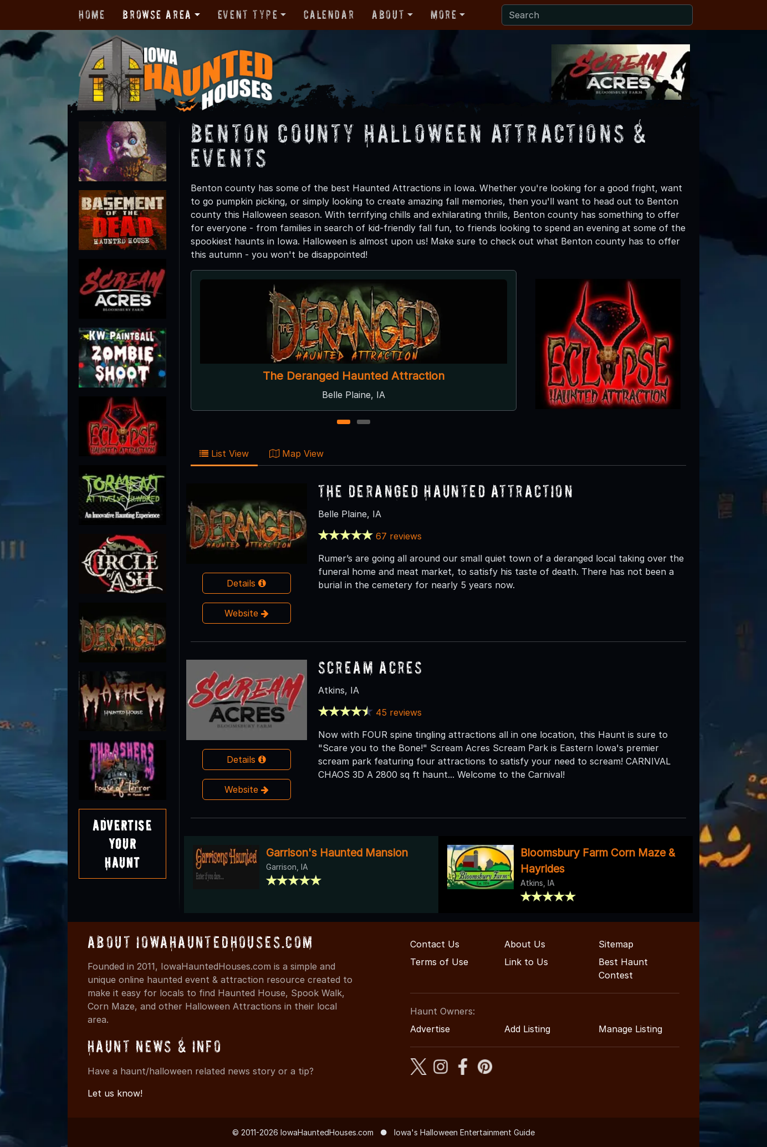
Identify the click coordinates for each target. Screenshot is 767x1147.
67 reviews (399, 536)
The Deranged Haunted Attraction (353, 376)
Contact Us (434, 944)
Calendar (329, 14)
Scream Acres (370, 667)
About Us (524, 944)
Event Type (248, 14)
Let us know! (115, 1093)
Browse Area (156, 14)
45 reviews (399, 712)
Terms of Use (439, 961)
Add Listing (527, 1028)
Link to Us (526, 961)
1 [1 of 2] (343, 422)
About (388, 14)
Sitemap (616, 944)
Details (246, 583)
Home (92, 14)
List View (224, 453)
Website (246, 613)
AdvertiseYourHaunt (122, 843)
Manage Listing (630, 1028)
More (444, 14)
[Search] (597, 15)
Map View (296, 453)
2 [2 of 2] (363, 422)
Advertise (430, 1028)
